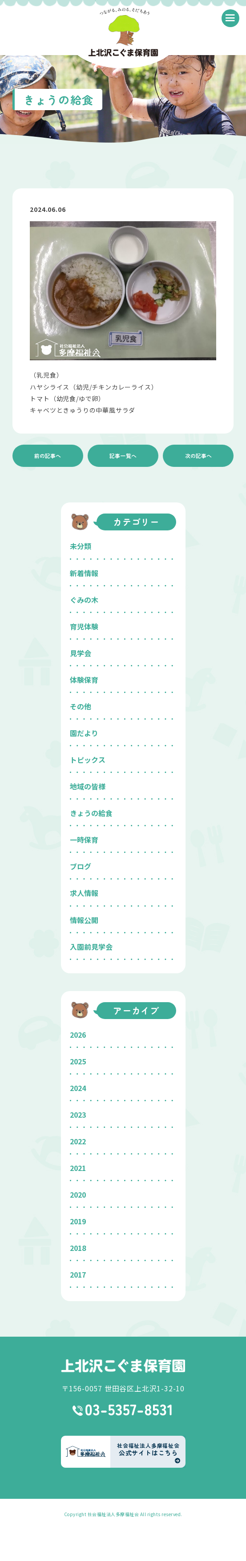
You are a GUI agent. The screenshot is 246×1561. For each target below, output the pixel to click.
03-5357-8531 (123, 1410)
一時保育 (84, 839)
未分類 (80, 546)
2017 (78, 1274)
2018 (78, 1247)
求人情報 (84, 893)
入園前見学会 (91, 946)
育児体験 (84, 626)
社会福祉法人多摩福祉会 (113, 1514)
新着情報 (84, 573)
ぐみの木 (84, 599)
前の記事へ (47, 455)
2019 (78, 1221)
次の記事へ (198, 455)
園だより (84, 733)
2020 (78, 1194)
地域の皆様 (87, 786)
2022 (78, 1141)
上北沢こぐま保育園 (123, 1366)
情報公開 (84, 920)
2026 (78, 1034)
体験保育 (84, 679)
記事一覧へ (123, 455)
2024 (78, 1088)
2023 (78, 1114)
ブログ (80, 866)
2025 (78, 1061)
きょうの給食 (91, 813)
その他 (80, 706)
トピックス (87, 759)
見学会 (80, 653)
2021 (78, 1168)
